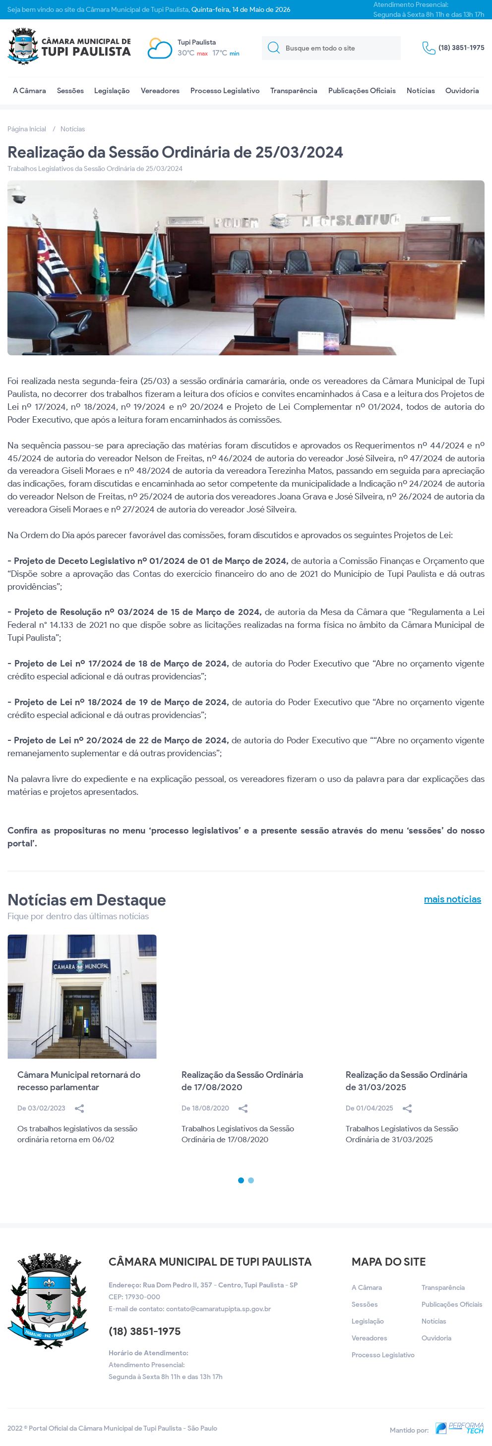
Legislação (112, 90)
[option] (82, 1056)
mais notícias (452, 899)
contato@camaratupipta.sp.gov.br (218, 1309)
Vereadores (160, 90)
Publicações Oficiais (362, 90)
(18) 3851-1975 (145, 1331)
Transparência (293, 90)
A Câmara (29, 90)
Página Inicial (26, 129)
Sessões (70, 90)
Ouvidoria (462, 90)
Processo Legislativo (225, 90)
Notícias (421, 90)
